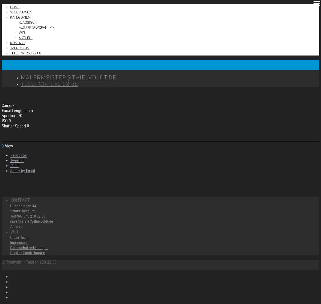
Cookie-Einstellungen (27, 252)
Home (14, 7)
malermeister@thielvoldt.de (31, 221)
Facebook (18, 155)
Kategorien (20, 17)
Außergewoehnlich (37, 28)
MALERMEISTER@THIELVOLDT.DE (68, 77)
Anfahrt (16, 226)
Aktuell (26, 38)
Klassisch (28, 22)
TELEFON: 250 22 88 (25, 53)
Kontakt (17, 43)
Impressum (19, 242)
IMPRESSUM (20, 48)
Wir (22, 33)
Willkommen (21, 12)
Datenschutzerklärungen (29, 248)
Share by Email (22, 170)
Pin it (14, 165)
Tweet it (17, 160)
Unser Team (19, 237)
